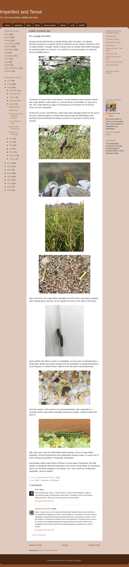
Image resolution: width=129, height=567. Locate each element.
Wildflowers (54, 480)
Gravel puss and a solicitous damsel (16, 116)
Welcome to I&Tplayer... (14, 133)
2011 (9, 183)
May (11, 145)
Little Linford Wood (12, 68)
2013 (9, 177)
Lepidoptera (44, 480)
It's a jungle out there (15, 122)
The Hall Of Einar (112, 39)
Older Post (94, 545)
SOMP (82, 25)
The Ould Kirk (111, 36)
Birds (37, 25)
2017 (9, 163)
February (13, 155)
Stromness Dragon (113, 42)
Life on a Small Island (114, 62)
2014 (9, 173)
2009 (9, 190)
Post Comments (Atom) (49, 550)
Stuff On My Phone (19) (14, 128)
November (13, 94)
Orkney (7, 40)
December (13, 90)
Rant (29, 25)
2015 (9, 170)
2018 (9, 87)
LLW (72, 25)
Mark (37, 489)
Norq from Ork (111, 54)
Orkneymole (110, 45)
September (13, 101)
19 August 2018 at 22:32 (44, 501)
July (11, 139)
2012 (9, 180)
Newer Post (35, 545)
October (12, 97)
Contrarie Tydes (112, 65)
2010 (9, 187)
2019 (9, 84)
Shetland (8, 71)
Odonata (18, 25)
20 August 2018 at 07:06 (44, 530)
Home (7, 25)
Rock (7, 62)
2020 (9, 81)
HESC (7, 59)
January (12, 159)
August (12, 104)
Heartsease (13, 110)
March (12, 152)
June (11, 142)
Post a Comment (38, 535)
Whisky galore (14, 107)
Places (63, 25)
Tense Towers (50, 25)
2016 (9, 166)
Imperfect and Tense (21, 12)
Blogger (78, 560)
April (11, 149)
